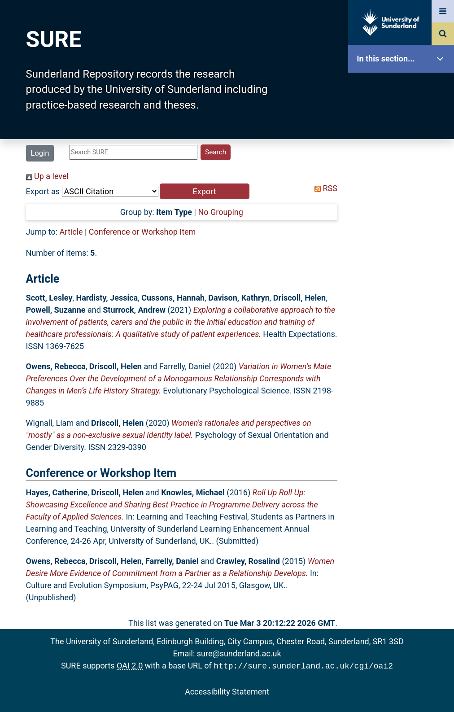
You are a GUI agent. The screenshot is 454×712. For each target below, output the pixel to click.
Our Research (403, 115)
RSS (323, 188)
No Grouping (220, 212)
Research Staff (403, 286)
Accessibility (403, 343)
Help (403, 314)
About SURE (403, 143)
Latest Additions (403, 229)
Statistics (403, 257)
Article (71, 231)
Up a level (47, 176)
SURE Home (403, 87)
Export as (43, 191)
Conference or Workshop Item (142, 231)
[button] (204, 191)
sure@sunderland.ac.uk (239, 653)
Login (40, 153)
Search (403, 200)
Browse (403, 172)
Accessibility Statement (227, 690)
